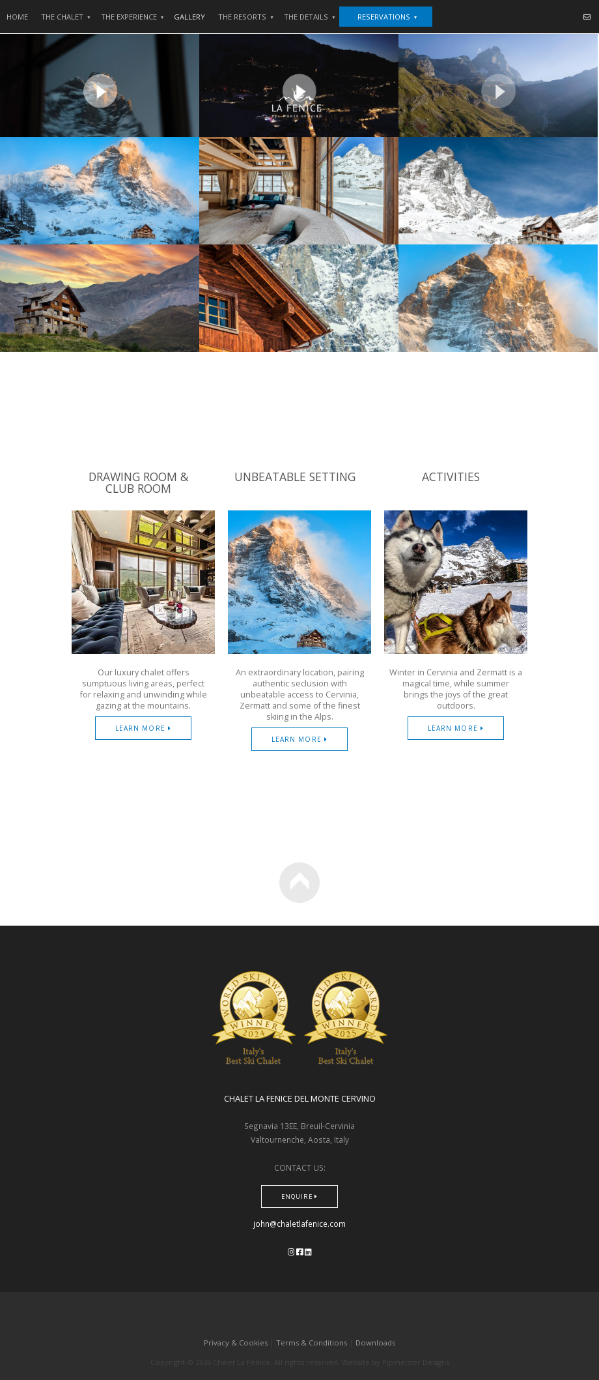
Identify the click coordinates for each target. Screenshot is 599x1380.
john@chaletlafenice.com (299, 1223)
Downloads (375, 1342)
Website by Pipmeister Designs (395, 1362)
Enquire (299, 1196)
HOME (17, 17)
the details (310, 17)
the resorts (246, 17)
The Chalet (66, 17)
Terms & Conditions (311, 1342)
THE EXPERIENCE (133, 17)
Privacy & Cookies (236, 1342)
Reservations (387, 17)
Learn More (143, 728)
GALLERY (189, 17)
